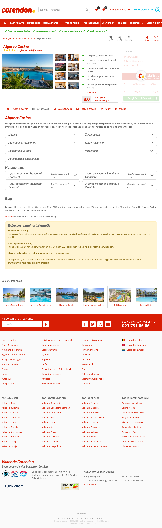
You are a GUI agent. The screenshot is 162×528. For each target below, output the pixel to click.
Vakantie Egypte (9, 422)
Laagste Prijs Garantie (92, 340)
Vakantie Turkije (9, 446)
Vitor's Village (128, 407)
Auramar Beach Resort (132, 402)
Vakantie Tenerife (50, 441)
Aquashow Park (129, 431)
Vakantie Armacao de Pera (94, 446)
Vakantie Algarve (90, 402)
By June (45, 354)
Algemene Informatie (12, 349)
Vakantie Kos (48, 427)
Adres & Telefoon (10, 345)
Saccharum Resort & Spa (133, 436)
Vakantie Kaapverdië (51, 402)
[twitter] (93, 324)
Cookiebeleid (88, 345)
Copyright (86, 354)
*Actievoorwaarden (51, 383)
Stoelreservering (49, 349)
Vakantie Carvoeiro (91, 427)
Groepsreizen (8, 383)
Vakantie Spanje (9, 441)
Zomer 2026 (33, 23)
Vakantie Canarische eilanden (56, 407)
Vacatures (86, 364)
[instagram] (100, 324)
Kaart (107, 108)
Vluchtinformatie (10, 364)
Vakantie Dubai (49, 422)
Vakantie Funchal (90, 422)
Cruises (122, 23)
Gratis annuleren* (98, 30)
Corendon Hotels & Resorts (55, 369)
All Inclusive (91, 23)
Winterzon (108, 23)
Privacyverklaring (90, 349)
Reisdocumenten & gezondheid (57, 340)
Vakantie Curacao (10, 412)
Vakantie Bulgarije (10, 407)
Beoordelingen (65, 108)
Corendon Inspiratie (51, 373)
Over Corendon (9, 340)
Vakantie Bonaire (10, 402)
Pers (84, 369)
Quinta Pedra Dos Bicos (133, 412)
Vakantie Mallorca (50, 436)
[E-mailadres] (22, 324)
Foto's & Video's (88, 108)
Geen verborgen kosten (19, 30)
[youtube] (108, 324)
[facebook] (85, 324)
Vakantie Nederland (11, 417)
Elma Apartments (130, 446)
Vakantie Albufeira (90, 412)
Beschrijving (43, 108)
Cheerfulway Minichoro (133, 441)
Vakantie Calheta (90, 431)
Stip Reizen (47, 359)
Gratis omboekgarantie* (73, 30)
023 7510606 (90, 484)
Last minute (17, 23)
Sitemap (86, 383)
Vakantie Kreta (49, 431)
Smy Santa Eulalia (130, 417)
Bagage (5, 369)
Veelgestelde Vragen (11, 359)
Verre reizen (72, 23)
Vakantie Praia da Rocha (93, 417)
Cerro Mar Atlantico (131, 427)
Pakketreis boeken (91, 373)
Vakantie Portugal (10, 436)
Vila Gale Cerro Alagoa (132, 422)
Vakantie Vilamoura (91, 441)
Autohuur (6, 378)
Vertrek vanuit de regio (93, 378)
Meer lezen (92, 92)
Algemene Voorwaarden (13, 354)
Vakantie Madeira (90, 407)
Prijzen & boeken (20, 108)
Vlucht (122, 108)
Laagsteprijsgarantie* (45, 30)
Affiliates (46, 378)
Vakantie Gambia (10, 427)
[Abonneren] (46, 324)
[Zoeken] (87, 10)
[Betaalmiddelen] (13, 486)
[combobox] (64, 10)
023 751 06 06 (136, 325)
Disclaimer (87, 359)
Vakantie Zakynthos (51, 446)
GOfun (45, 364)
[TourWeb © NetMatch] (81, 513)
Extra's (5, 373)
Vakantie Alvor (89, 436)
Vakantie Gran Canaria (52, 412)
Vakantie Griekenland (12, 431)
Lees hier (9, 216)
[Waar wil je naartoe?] (64, 10)
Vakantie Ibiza (48, 417)
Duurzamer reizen (50, 345)
